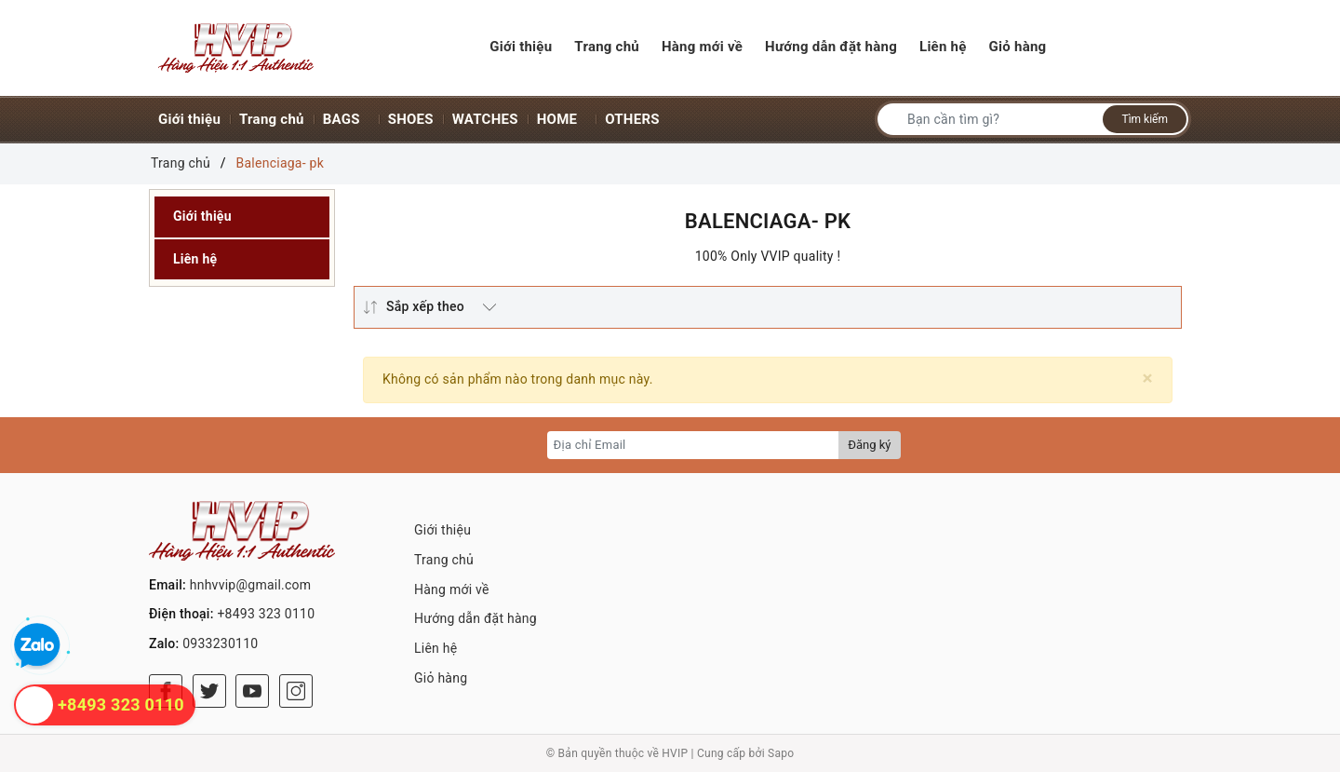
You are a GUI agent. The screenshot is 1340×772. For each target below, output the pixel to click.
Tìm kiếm (1144, 119)
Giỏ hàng (440, 677)
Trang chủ (444, 559)
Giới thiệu (202, 216)
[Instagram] (296, 691)
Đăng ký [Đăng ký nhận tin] (869, 445)
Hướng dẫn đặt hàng (475, 618)
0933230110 (220, 643)
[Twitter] (209, 691)
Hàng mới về (451, 589)
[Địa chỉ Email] (693, 445)
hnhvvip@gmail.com (251, 584)
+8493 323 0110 (266, 613)
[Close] (1148, 379)
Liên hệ (195, 258)
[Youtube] (252, 691)
